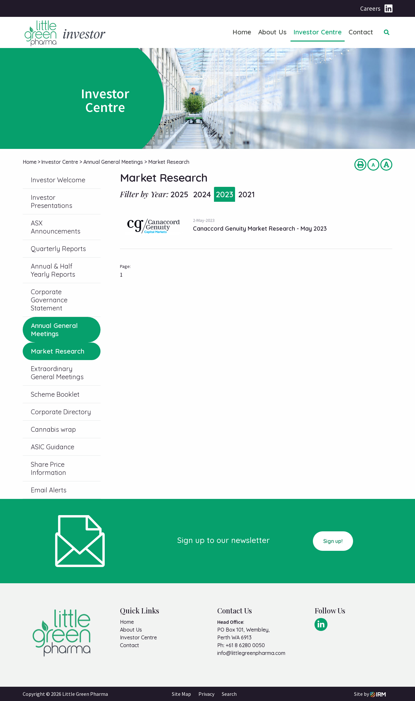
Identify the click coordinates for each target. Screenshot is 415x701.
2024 (202, 194)
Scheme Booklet (55, 394)
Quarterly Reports (58, 249)
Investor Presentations (51, 201)
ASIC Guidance (52, 447)
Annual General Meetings (54, 329)
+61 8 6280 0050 (245, 645)
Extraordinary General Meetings (57, 373)
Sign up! (333, 541)
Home (241, 32)
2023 (224, 194)
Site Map (181, 694)
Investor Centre (317, 32)
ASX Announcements (55, 227)
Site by (370, 694)
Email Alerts (48, 490)
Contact (361, 32)
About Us (272, 32)
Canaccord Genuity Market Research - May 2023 (260, 228)
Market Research (57, 351)
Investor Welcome (58, 180)
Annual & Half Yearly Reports (53, 270)
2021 (246, 194)
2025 (179, 194)
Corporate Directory (61, 412)
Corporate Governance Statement (49, 300)
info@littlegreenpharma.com (251, 653)
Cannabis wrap (53, 429)
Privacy (206, 694)
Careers (370, 8)
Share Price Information (48, 468)
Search (229, 694)
